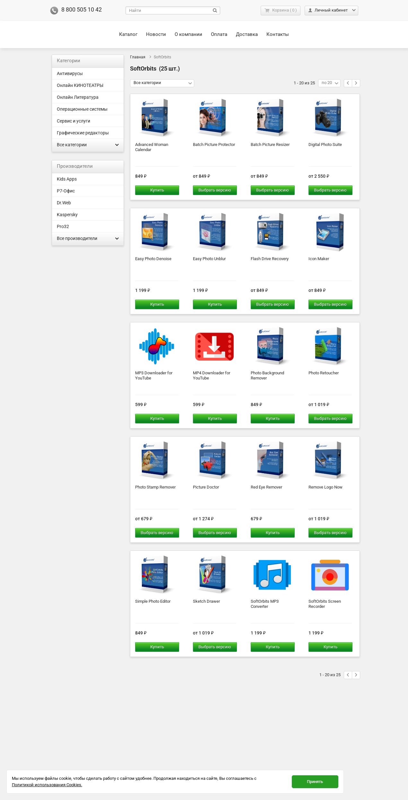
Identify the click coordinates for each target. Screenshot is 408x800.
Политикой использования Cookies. (47, 784)
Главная (137, 57)
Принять (315, 781)
